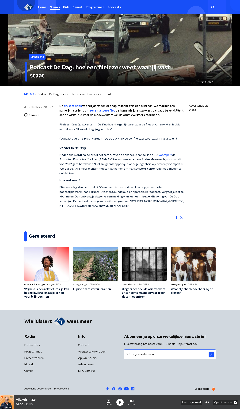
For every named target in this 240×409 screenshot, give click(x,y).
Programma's (95, 7)
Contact (83, 345)
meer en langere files (101, 110)
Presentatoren (34, 358)
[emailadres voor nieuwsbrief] (170, 354)
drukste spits (73, 106)
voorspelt (165, 155)
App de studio (87, 358)
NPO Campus (86, 370)
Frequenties (32, 345)
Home (42, 7)
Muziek (29, 364)
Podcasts (114, 7)
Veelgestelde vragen (92, 351)
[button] (108, 402)
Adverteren (86, 364)
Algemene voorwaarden (38, 388)
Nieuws (55, 7)
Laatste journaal (191, 402)
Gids (66, 7)
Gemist (77, 7)
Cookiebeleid (201, 389)
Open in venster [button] (225, 402)
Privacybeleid (61, 388)
